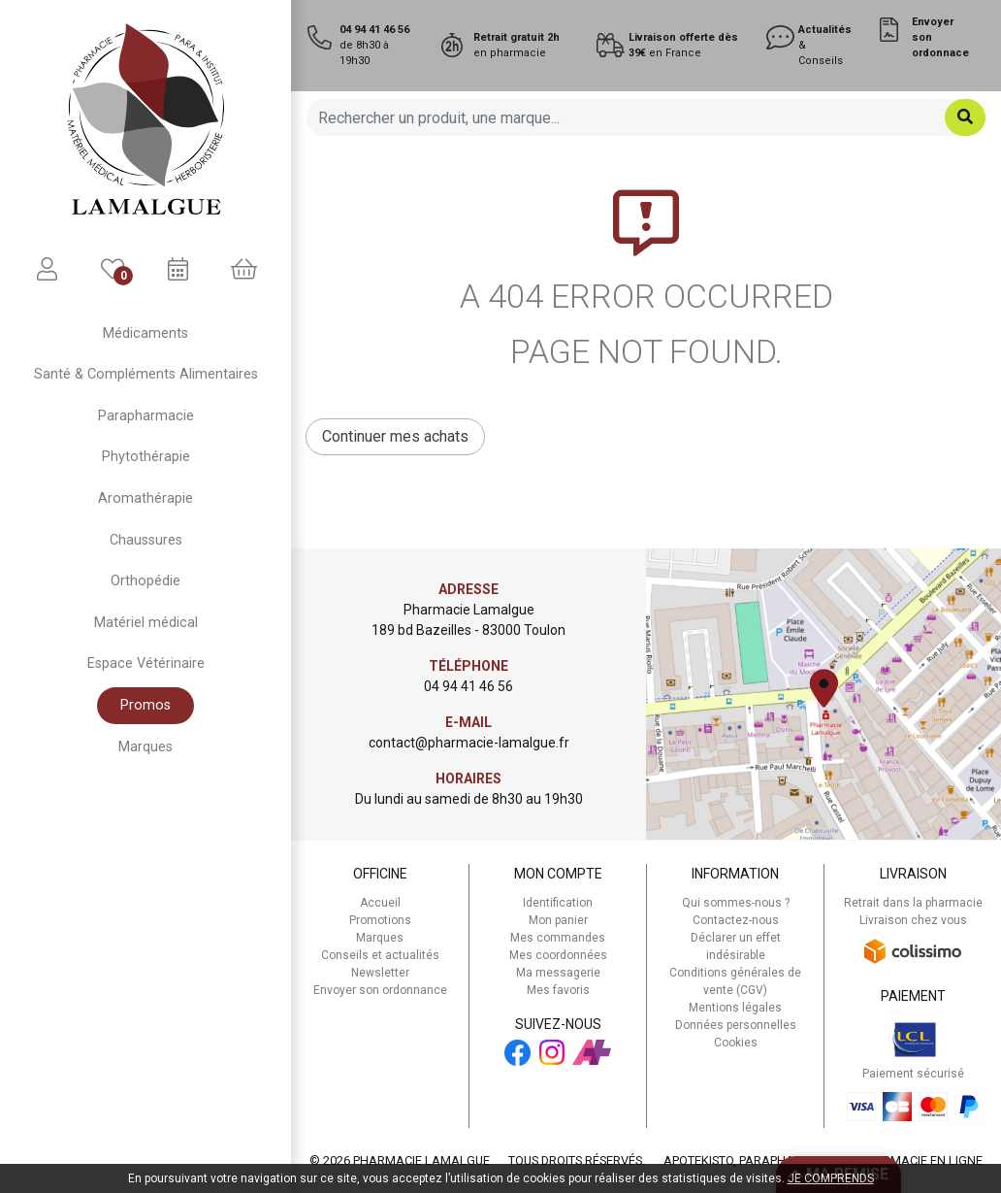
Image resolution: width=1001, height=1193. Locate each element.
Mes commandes (557, 937)
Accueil (380, 903)
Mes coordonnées (558, 955)
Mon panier (558, 920)
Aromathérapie (145, 498)
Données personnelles (735, 1025)
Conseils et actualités (380, 955)
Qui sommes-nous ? (736, 903)
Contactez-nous (736, 920)
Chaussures (146, 540)
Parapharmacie (146, 416)
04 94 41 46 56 (468, 686)
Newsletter (380, 972)
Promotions (380, 920)
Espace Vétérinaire (146, 663)
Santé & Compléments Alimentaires (146, 374)
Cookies (736, 1042)
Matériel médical (146, 622)
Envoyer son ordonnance (380, 990)
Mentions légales (735, 1007)
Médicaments (145, 333)
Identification (558, 903)
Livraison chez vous (913, 920)
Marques (145, 747)
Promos (145, 705)
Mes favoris (558, 990)
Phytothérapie (146, 456)
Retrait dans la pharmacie (913, 903)
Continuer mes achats (395, 436)
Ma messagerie (558, 972)
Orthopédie (145, 581)
